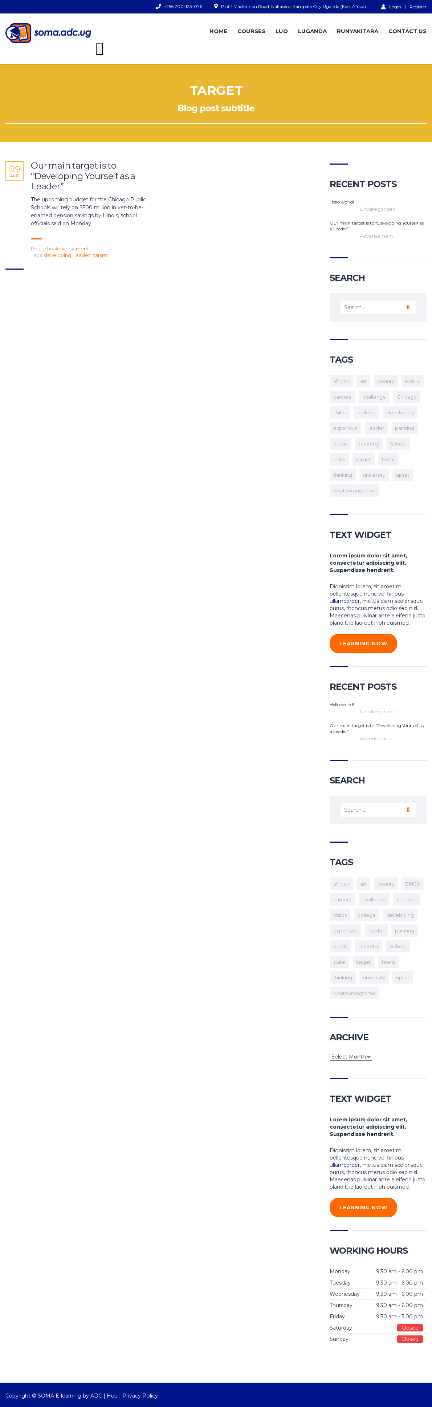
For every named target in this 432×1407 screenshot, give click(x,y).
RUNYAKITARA (357, 31)
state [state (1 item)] (339, 459)
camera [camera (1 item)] (342, 397)
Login (391, 6)
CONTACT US (407, 31)
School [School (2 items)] (398, 444)
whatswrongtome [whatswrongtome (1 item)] (354, 490)
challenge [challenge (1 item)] (374, 397)
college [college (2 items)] (367, 412)
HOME (218, 31)
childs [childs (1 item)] (340, 412)
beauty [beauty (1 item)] (386, 381)
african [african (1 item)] (341, 381)
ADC (96, 1395)
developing (58, 255)
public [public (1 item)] (340, 444)
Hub (112, 1395)
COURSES (251, 31)
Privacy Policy (140, 1395)
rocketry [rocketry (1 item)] (369, 444)
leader (82, 255)
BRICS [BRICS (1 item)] (412, 381)
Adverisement (72, 248)
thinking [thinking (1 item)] (342, 475)
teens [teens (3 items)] (388, 459)
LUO (282, 31)
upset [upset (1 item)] (402, 475)
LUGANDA (312, 31)
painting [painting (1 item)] (404, 428)
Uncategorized (378, 209)
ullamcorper (345, 601)
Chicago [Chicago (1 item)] (407, 397)
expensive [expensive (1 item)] (345, 428)
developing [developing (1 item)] (400, 412)
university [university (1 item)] (374, 475)
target (100, 255)
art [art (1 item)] (363, 381)
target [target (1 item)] (363, 459)
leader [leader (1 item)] (376, 428)
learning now (363, 643)
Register (418, 7)
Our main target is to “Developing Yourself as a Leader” (83, 176)
